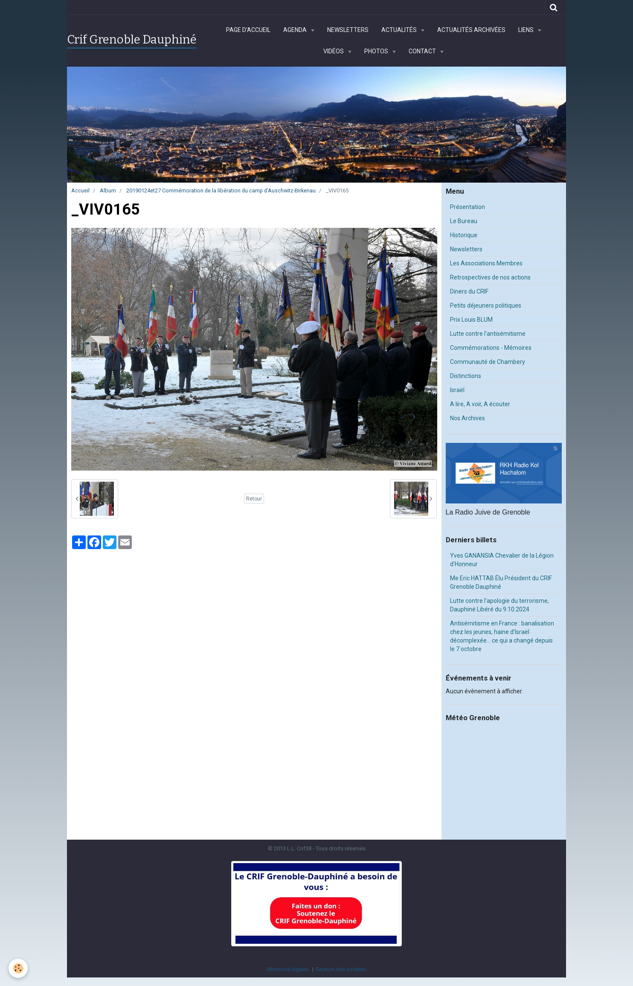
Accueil (80, 190)
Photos (376, 51)
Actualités (399, 29)
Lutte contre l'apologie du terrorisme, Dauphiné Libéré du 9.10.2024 (499, 605)
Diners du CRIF (469, 291)
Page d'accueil (248, 29)
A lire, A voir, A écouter (480, 404)
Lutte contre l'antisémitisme (488, 333)
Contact (423, 51)
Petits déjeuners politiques (485, 305)
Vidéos (334, 51)
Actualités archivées (471, 29)
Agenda (295, 29)
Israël (457, 390)
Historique (463, 235)
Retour (254, 499)
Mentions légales (288, 969)
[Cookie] (18, 968)
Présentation (467, 207)
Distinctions (465, 375)
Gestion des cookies (341, 969)
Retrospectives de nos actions (490, 277)
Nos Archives (467, 418)
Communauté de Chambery (487, 361)
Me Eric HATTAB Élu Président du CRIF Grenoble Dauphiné (501, 582)
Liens (526, 29)
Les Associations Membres (486, 263)
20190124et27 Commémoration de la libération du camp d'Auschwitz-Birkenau (221, 190)
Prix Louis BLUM (471, 319)
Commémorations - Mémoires (490, 347)
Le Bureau (463, 221)
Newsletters (348, 29)
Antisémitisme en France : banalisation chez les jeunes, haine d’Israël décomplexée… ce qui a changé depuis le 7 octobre (502, 636)
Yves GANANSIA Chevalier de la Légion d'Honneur (502, 559)
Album (108, 190)
